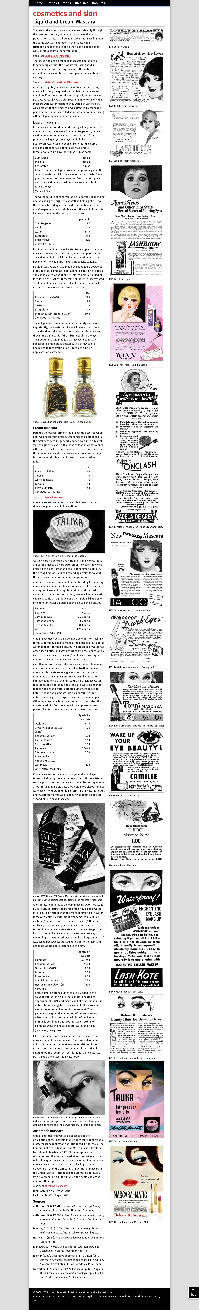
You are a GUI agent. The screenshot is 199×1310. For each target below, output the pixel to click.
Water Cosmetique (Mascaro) (62, 82)
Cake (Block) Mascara (57, 55)
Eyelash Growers (54, 497)
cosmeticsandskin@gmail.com (94, 1292)
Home (39, 3)
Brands (65, 3)
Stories (52, 3)
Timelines (81, 3)
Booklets (98, 3)
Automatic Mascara (56, 1186)
